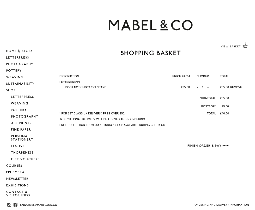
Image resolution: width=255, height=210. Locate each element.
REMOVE (236, 87)
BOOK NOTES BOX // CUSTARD (85, 87)
